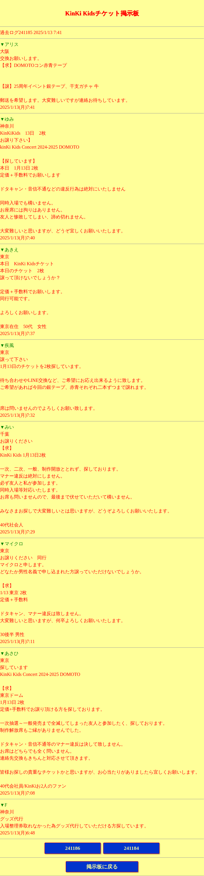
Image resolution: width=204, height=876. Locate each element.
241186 (72, 848)
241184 (131, 848)
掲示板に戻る (102, 867)
